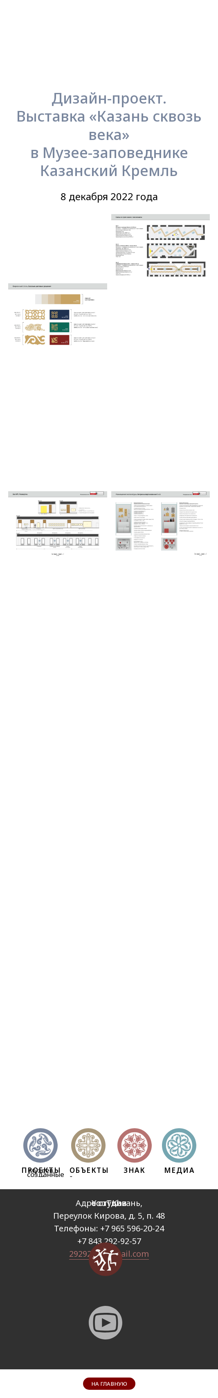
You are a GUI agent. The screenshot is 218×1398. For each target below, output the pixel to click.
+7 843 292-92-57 (109, 1241)
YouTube (109, 1202)
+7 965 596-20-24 (132, 1228)
